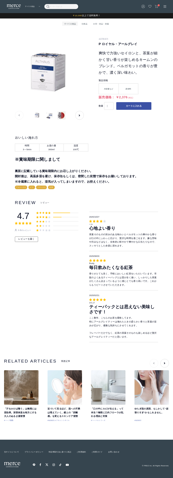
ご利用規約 (81, 452)
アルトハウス (21, 187)
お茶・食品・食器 (101, 23)
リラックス (41, 187)
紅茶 (51, 187)
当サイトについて (11, 452)
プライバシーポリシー (34, 452)
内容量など (109, 89)
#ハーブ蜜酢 (9, 420)
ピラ (31, 187)
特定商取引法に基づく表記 (60, 452)
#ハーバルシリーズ (98, 420)
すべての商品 (70, 23)
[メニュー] (165, 6)
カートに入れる (134, 106)
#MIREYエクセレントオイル (59, 420)
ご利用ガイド (97, 452)
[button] (79, 115)
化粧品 (84, 23)
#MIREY (137, 420)
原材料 (128, 89)
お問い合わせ (113, 452)
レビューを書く (26, 239)
